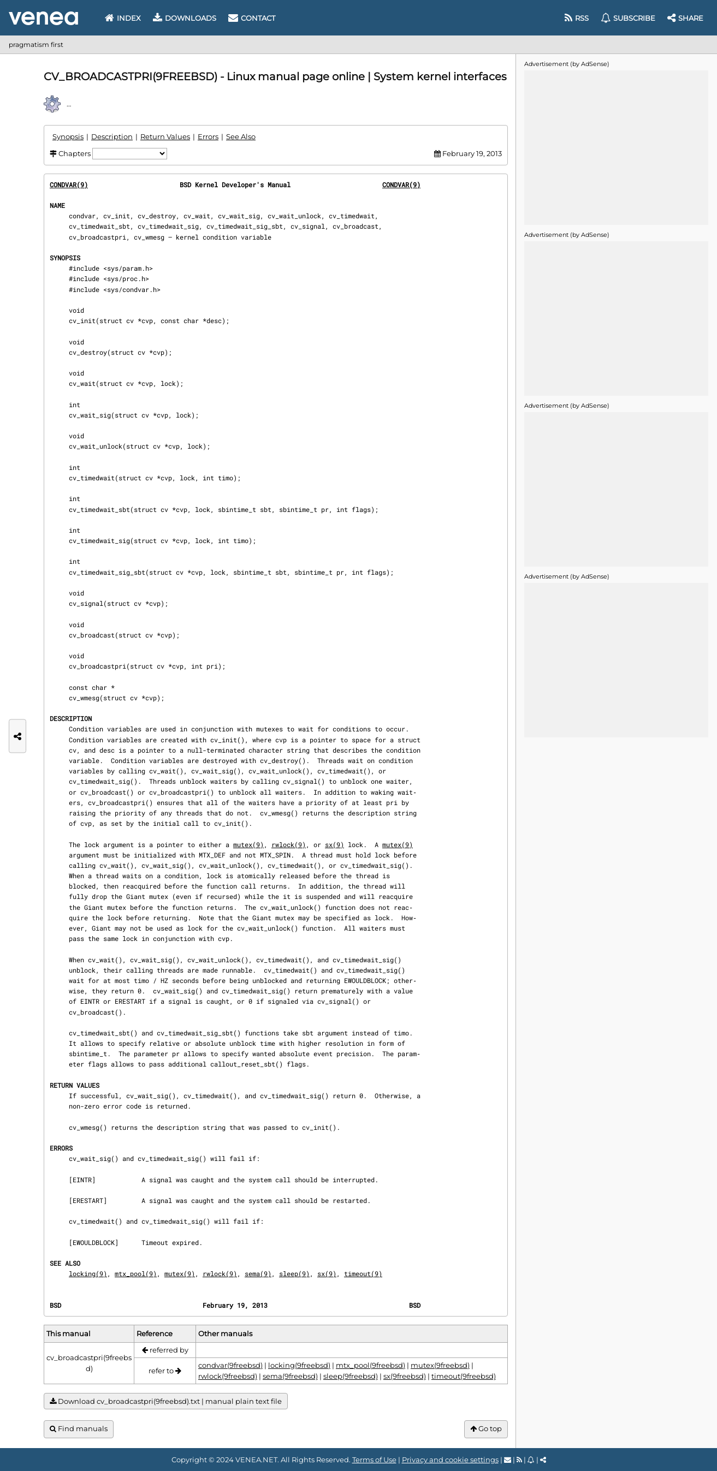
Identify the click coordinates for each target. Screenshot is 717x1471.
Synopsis (68, 136)
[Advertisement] (616, 146)
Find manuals (79, 1428)
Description (112, 136)
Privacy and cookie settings (450, 1459)
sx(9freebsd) (404, 1376)
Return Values (165, 136)
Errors (208, 136)
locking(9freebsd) (299, 1365)
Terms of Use (374, 1459)
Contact (251, 18)
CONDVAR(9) (69, 184)
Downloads (184, 18)
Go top (486, 1428)
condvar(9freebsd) (230, 1365)
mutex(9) (248, 844)
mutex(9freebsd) (440, 1365)
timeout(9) (363, 1273)
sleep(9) (294, 1273)
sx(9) (334, 844)
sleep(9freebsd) (350, 1376)
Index (123, 18)
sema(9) (258, 1273)
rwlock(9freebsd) (227, 1376)
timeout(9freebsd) (463, 1376)
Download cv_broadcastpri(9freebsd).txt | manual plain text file (166, 1401)
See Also (241, 136)
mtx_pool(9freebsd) (370, 1365)
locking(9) (88, 1273)
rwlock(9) (288, 844)
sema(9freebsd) (290, 1376)
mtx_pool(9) (136, 1273)
